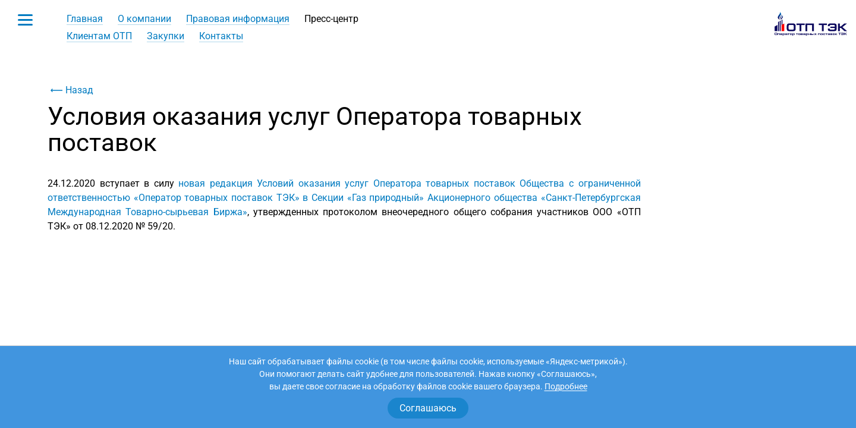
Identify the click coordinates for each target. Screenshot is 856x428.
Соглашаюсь (428, 408)
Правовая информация (237, 18)
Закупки (165, 36)
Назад (70, 90)
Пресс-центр (331, 18)
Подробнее (566, 386)
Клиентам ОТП (99, 36)
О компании (144, 18)
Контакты (221, 36)
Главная (85, 18)
